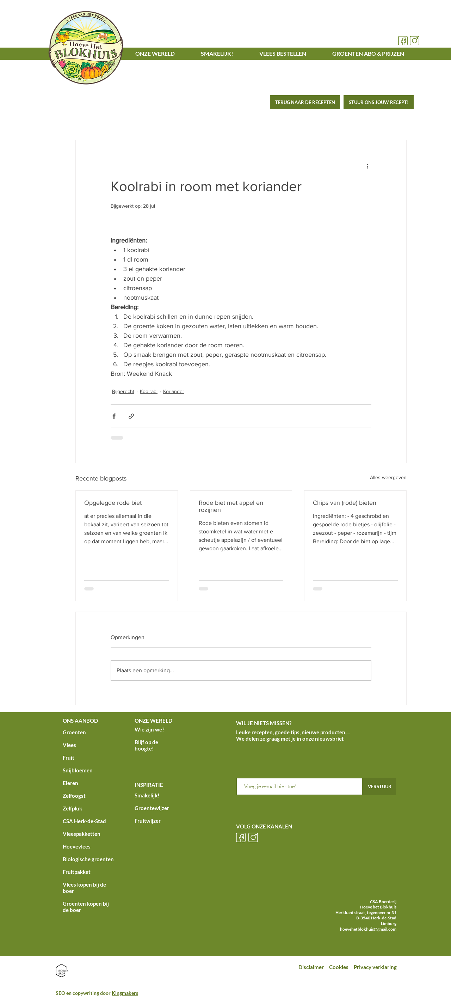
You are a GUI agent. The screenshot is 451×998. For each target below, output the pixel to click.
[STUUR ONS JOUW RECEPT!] (379, 102)
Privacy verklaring (376, 967)
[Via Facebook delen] (114, 416)
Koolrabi (148, 391)
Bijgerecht (123, 391)
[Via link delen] (131, 416)
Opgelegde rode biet (113, 502)
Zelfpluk (72, 808)
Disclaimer (311, 967)
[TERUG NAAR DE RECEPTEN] (305, 102)
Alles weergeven (388, 477)
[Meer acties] (367, 165)
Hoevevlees (77, 846)
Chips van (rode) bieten (344, 502)
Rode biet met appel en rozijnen (231, 506)
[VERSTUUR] (379, 786)
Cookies (339, 967)
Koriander (173, 391)
